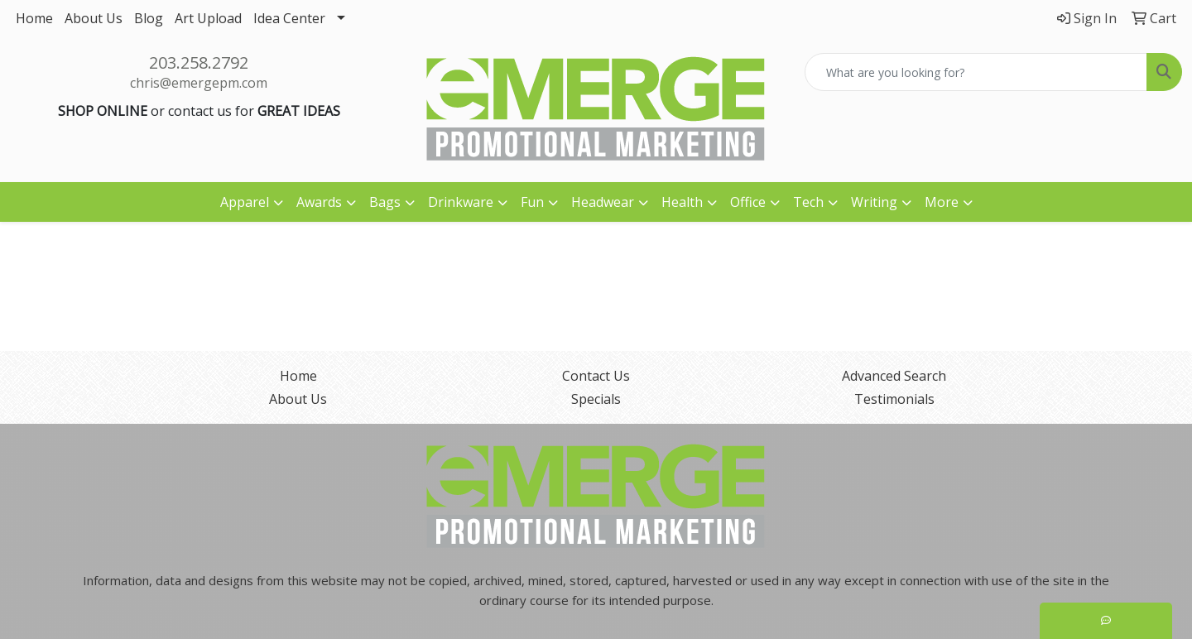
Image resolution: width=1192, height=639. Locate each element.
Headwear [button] (602, 202)
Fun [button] (532, 202)
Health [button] (682, 202)
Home (34, 18)
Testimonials (894, 399)
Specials (596, 399)
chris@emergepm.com (198, 83)
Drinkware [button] (460, 202)
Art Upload (208, 18)
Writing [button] (874, 202)
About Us (94, 18)
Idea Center (289, 18)
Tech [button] (808, 202)
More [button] (942, 202)
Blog (148, 18)
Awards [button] (319, 202)
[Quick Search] (976, 72)
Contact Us (596, 376)
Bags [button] (385, 202)
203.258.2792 (198, 62)
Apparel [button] (244, 202)
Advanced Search (894, 376)
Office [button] (748, 202)
